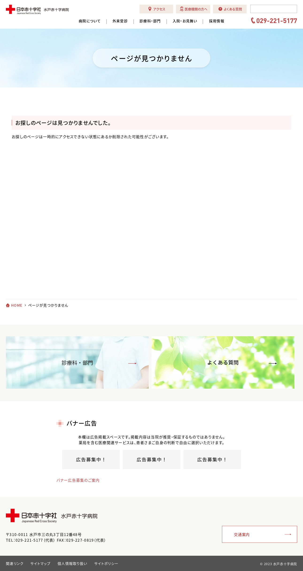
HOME (16, 305)
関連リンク (14, 563)
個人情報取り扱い (72, 563)
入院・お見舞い (185, 21)
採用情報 (216, 21)
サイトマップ (40, 563)
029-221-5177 (276, 20)
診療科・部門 (150, 21)
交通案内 (242, 534)
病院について (90, 21)
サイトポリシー (106, 563)
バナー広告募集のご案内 (78, 480)
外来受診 (120, 21)
